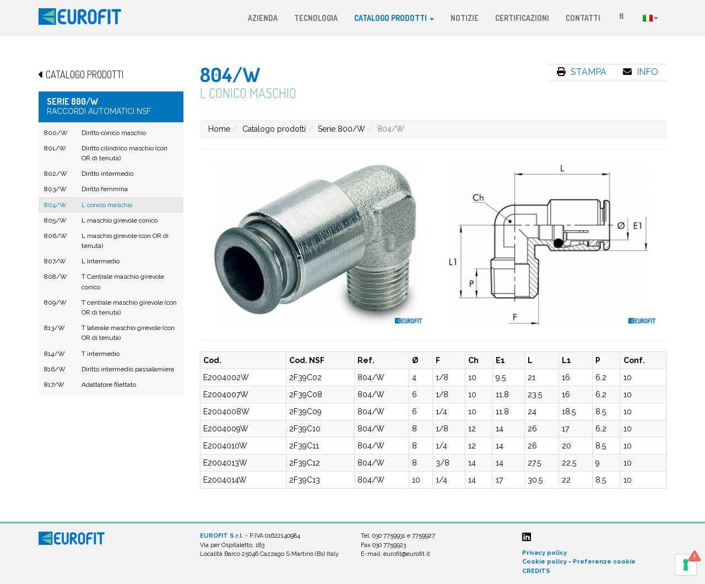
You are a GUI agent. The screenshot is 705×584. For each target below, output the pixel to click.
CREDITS (536, 571)
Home (219, 129)
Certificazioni (522, 18)
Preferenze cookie (604, 561)
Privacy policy (544, 552)
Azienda (263, 18)
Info (640, 72)
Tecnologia (316, 18)
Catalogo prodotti (394, 18)
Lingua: (650, 18)
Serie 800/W (341, 129)
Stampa (581, 72)
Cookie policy (544, 561)
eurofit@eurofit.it (406, 554)
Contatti (583, 18)
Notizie (465, 18)
